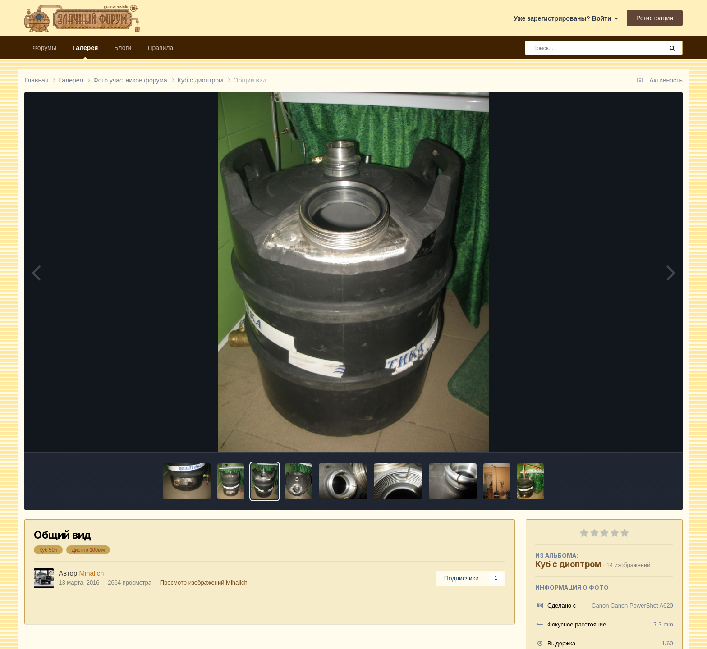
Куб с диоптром (568, 564)
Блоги (122, 47)
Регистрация (654, 18)
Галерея (85, 51)
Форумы (44, 47)
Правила (160, 47)
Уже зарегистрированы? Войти (566, 18)
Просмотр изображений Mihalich (204, 582)
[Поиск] (577, 48)
